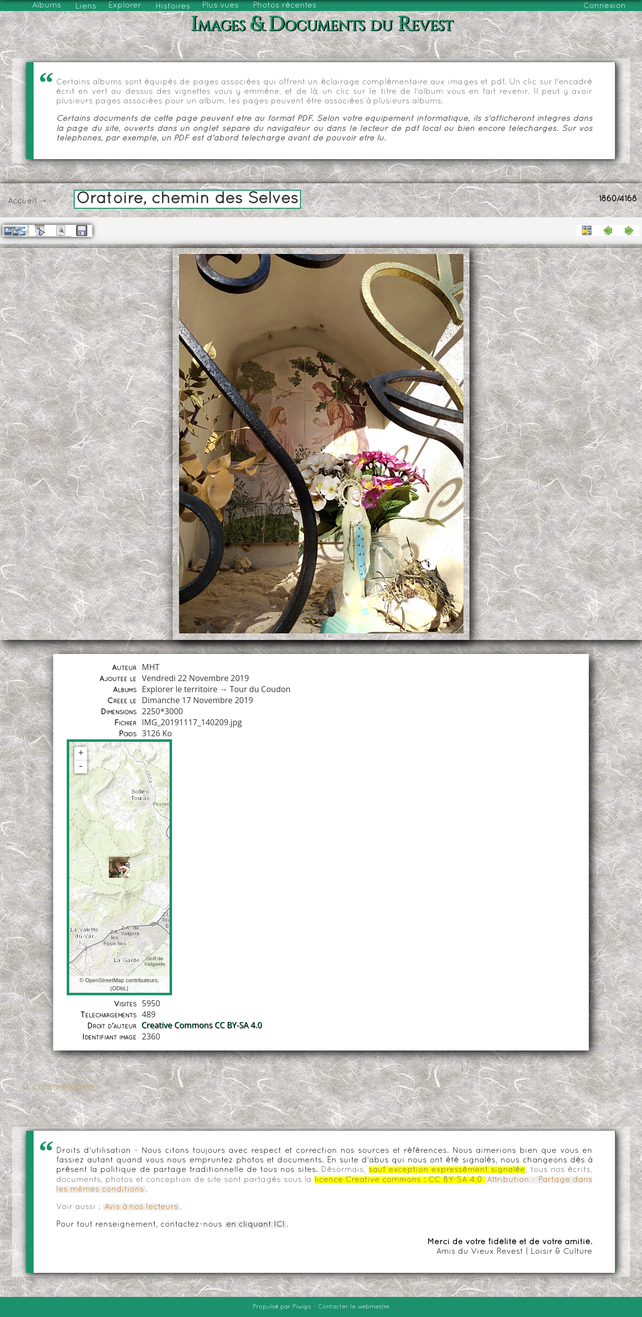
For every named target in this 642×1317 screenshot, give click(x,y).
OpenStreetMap (104, 980)
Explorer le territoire (180, 689)
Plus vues (220, 5)
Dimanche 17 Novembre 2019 (197, 700)
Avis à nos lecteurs (141, 1207)
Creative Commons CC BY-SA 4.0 (202, 1025)
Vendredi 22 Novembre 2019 (195, 678)
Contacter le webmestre (353, 1306)
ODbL (119, 988)
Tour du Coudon (260, 689)
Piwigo (301, 1306)
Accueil (22, 201)
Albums (46, 5)
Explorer (124, 5)
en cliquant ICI (255, 1224)
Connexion (604, 6)
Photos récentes (284, 5)
